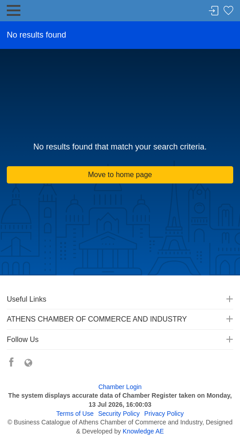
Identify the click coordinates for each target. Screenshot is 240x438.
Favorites (228, 11)
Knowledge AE (143, 431)
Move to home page (120, 174)
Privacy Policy (164, 413)
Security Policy (119, 413)
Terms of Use (74, 413)
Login (214, 11)
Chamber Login (120, 386)
